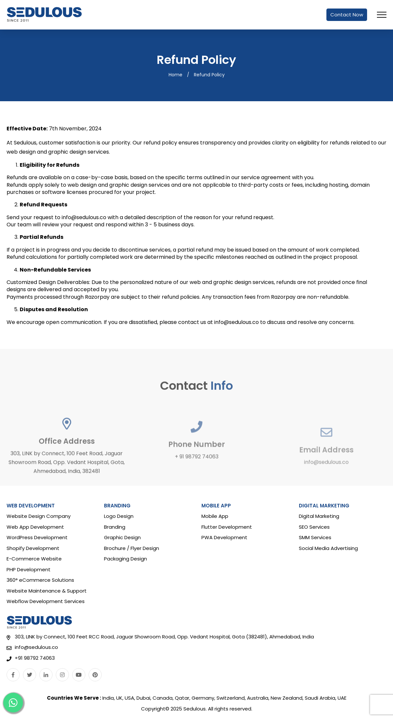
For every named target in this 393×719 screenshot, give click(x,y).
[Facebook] (13, 674)
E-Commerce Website (34, 558)
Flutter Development (226, 526)
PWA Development (224, 537)
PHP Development (29, 569)
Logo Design (119, 516)
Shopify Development (33, 548)
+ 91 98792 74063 (196, 480)
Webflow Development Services (46, 601)
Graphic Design (122, 537)
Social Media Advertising (328, 548)
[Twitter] (29, 674)
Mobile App (214, 516)
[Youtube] (78, 674)
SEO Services (314, 526)
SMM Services (315, 537)
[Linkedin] (45, 674)
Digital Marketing (319, 516)
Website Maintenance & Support (47, 590)
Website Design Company (39, 516)
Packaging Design (125, 558)
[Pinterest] (95, 674)
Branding (114, 526)
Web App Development (35, 526)
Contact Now (346, 14)
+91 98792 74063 (35, 658)
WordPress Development (37, 537)
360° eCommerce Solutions (40, 580)
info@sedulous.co (326, 484)
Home (175, 75)
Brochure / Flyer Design (131, 548)
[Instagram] (62, 674)
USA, (130, 697)
